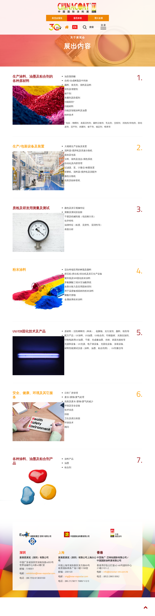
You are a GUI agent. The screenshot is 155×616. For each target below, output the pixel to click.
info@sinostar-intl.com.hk (115, 571)
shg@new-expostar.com (76, 576)
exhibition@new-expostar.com (40, 573)
